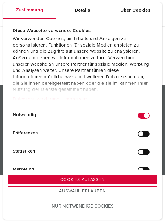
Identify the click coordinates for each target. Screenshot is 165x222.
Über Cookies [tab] (135, 10)
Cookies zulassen (82, 180)
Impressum (76, 99)
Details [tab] (82, 10)
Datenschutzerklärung (36, 99)
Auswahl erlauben (82, 191)
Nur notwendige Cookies (83, 206)
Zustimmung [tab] (29, 10)
